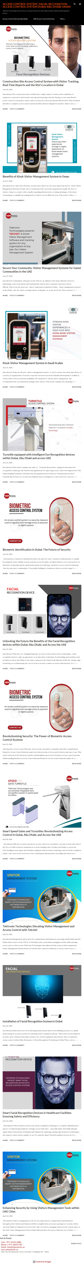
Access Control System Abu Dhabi (15, 19)
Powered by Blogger (42, 1262)
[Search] (74, 4)
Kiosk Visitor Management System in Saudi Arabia (33, 363)
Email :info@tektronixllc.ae (12, 1247)
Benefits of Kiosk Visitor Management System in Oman (36, 176)
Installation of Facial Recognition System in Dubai (32, 1021)
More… (63, 19)
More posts (76, 1243)
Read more (76, 109)
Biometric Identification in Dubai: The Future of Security (37, 549)
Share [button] (5, 109)
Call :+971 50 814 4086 (10, 1242)
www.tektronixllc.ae (9, 1249)
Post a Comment (17, 109)
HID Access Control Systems (44, 19)
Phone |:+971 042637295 (11, 1244)
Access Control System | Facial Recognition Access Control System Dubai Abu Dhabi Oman (37, 5)
